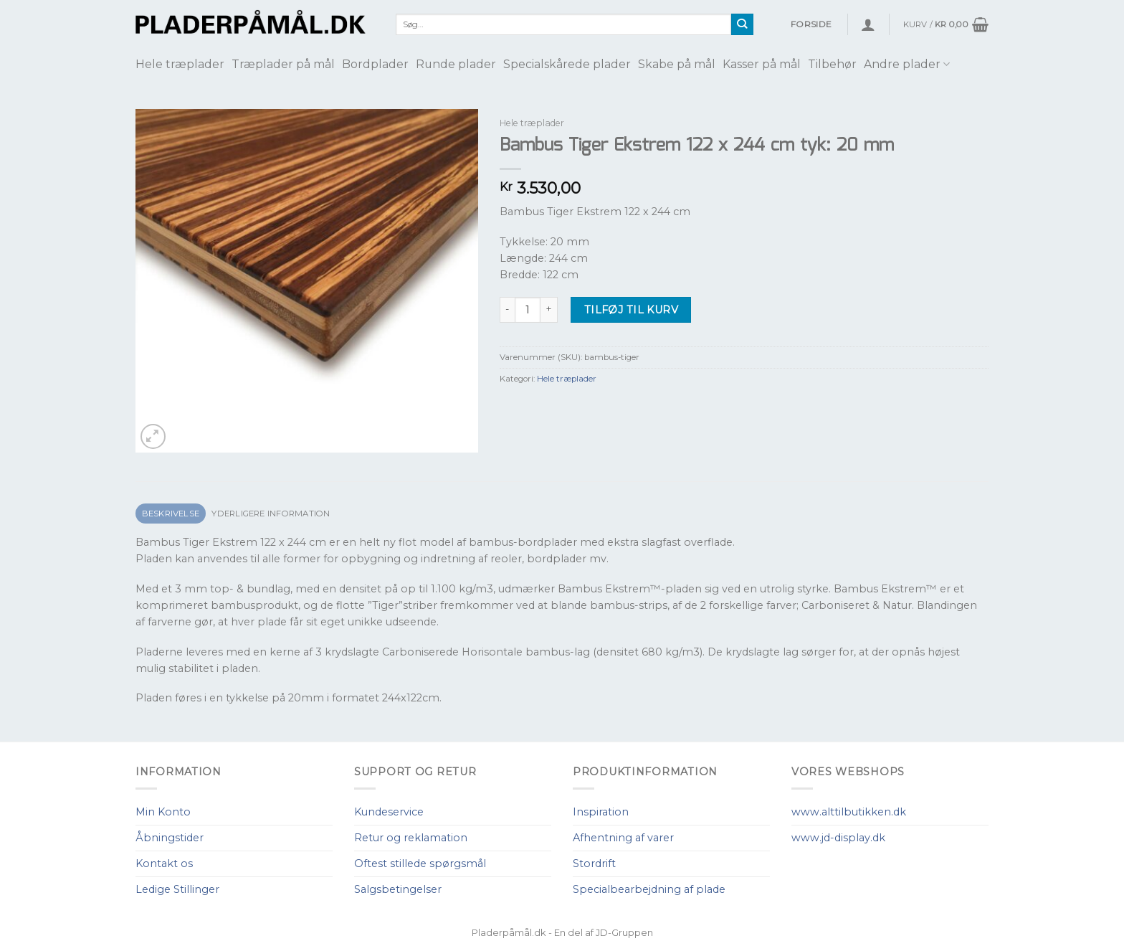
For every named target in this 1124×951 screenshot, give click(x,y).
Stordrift (594, 863)
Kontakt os (164, 863)
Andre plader (907, 64)
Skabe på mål (676, 64)
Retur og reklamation (410, 837)
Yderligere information (270, 513)
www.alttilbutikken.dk (848, 811)
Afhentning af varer (623, 837)
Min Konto (163, 811)
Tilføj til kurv (631, 309)
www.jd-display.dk (838, 837)
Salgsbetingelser (398, 889)
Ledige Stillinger (177, 889)
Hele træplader (179, 64)
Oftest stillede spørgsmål (420, 863)
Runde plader (456, 64)
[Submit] (742, 24)
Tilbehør (832, 64)
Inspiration (601, 811)
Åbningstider (169, 837)
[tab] (170, 513)
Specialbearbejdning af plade (649, 889)
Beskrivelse (171, 513)
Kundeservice (389, 811)
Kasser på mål (762, 64)
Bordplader (375, 64)
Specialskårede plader (567, 64)
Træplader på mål (283, 64)
